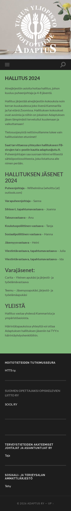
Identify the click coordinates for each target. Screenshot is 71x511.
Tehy (8, 486)
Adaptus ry (35, 503)
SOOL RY (11, 404)
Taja (7, 455)
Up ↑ (51, 503)
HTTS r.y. (10, 370)
